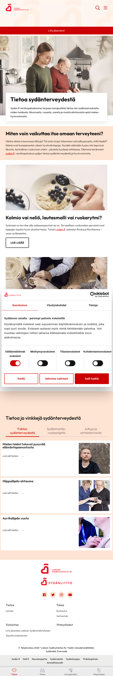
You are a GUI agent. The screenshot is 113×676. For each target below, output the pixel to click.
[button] (97, 9)
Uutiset (9, 610)
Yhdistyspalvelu (90, 659)
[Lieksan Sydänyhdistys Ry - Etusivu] (56, 567)
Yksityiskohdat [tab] (56, 305)
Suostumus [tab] (19, 305)
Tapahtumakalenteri (16, 635)
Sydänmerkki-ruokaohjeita (56, 430)
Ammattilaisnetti (55, 662)
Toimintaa (12, 625)
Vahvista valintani (56, 378)
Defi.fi (26, 659)
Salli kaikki (92, 378)
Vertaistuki (62, 616)
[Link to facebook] (44, 595)
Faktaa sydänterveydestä (22, 430)
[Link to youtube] (70, 595)
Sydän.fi (16, 659)
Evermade (62, 651)
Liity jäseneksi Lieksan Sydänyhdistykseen (28, 630)
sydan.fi (10, 153)
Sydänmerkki (56, 659)
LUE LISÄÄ (17, 242)
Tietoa (10, 605)
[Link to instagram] (61, 595)
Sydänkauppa (73, 659)
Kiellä (21, 378)
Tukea (60, 605)
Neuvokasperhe (39, 659)
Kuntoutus (61, 610)
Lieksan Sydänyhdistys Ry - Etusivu (35, 7)
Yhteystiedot (64, 625)
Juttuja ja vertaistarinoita (90, 430)
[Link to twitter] (53, 595)
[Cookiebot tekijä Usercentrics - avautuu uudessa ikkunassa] (93, 294)
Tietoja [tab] (93, 305)
